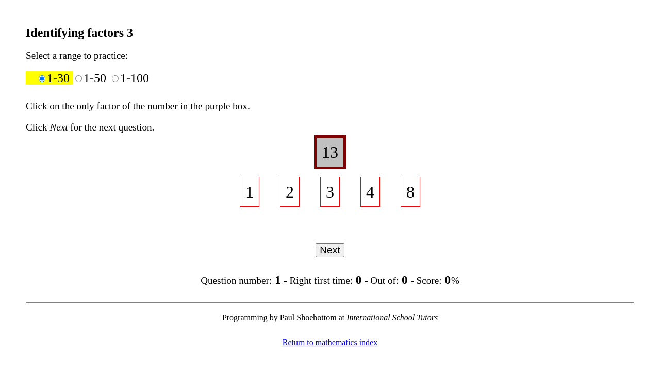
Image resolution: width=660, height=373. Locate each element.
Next (330, 250)
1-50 (92, 78)
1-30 (56, 78)
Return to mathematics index (330, 342)
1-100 (130, 78)
